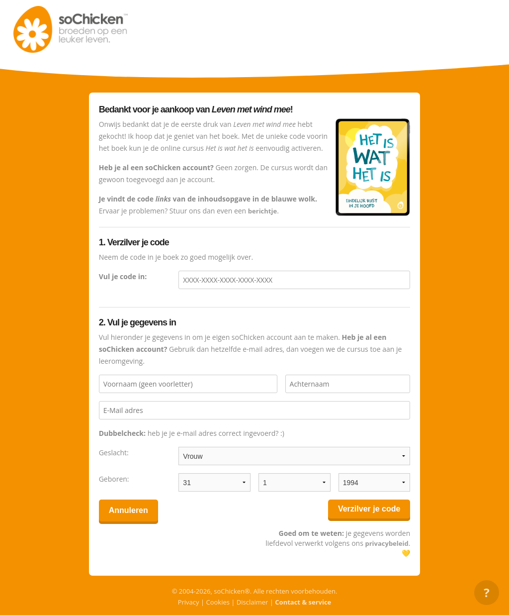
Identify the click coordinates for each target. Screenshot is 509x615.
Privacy (188, 602)
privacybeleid (386, 543)
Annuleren (128, 510)
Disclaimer (252, 602)
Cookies (217, 602)
